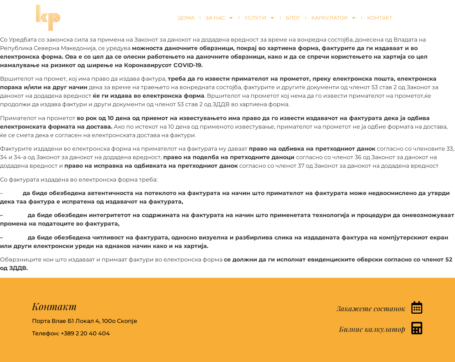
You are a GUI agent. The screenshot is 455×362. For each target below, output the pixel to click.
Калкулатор (333, 17)
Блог (293, 18)
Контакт (379, 18)
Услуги (260, 17)
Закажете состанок (371, 308)
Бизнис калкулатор (372, 329)
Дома (186, 18)
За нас (219, 17)
